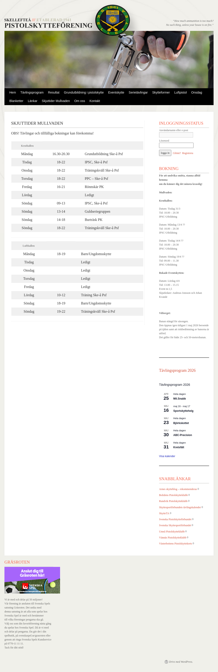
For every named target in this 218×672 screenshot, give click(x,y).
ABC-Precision (182, 435)
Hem (12, 92)
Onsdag (196, 92)
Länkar (32, 101)
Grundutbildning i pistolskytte (84, 92)
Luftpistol (180, 92)
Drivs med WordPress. (181, 661)
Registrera (187, 153)
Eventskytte (116, 92)
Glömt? (177, 153)
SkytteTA (164, 513)
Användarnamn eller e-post (173, 130)
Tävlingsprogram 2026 (177, 370)
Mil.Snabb (179, 398)
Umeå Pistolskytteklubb (172, 531)
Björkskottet (181, 423)
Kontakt (94, 101)
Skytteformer (161, 92)
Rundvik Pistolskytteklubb (173, 501)
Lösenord (164, 140)
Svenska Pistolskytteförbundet (175, 519)
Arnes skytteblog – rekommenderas (178, 489)
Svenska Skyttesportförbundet (175, 525)
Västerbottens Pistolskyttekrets (175, 543)
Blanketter (16, 101)
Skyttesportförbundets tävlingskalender (180, 507)
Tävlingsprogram (32, 92)
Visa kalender (167, 456)
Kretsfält (178, 447)
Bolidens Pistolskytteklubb (173, 495)
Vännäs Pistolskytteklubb (172, 537)
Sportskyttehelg (183, 410)
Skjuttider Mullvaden (56, 101)
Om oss (79, 101)
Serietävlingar (138, 92)
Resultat (53, 92)
